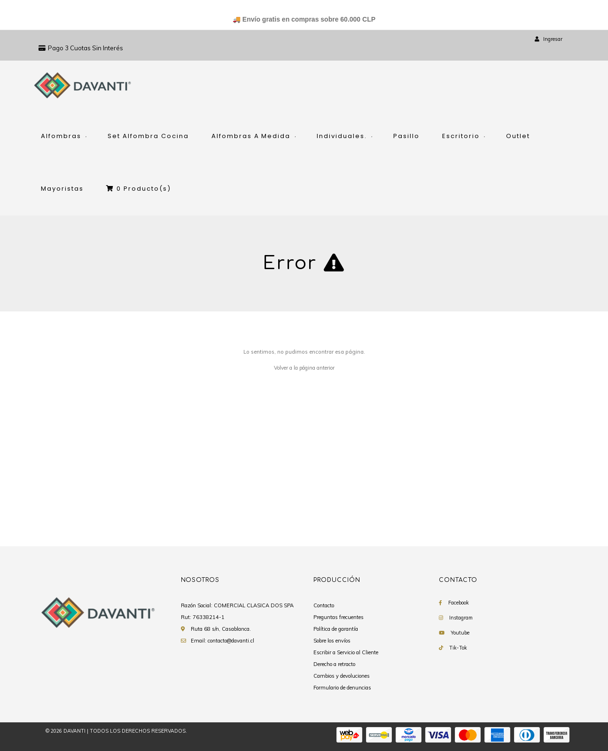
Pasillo (406, 136)
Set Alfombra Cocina (148, 136)
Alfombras (61, 136)
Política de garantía (335, 629)
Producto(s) (138, 188)
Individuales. (342, 136)
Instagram (461, 617)
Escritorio (461, 136)
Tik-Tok (458, 647)
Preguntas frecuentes (338, 617)
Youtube (460, 632)
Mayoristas (62, 188)
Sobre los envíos (332, 640)
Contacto (323, 605)
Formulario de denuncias (342, 687)
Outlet (518, 136)
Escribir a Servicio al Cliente (345, 652)
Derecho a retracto (334, 664)
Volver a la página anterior (304, 367)
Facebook (458, 602)
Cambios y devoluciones (341, 676)
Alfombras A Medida (251, 136)
